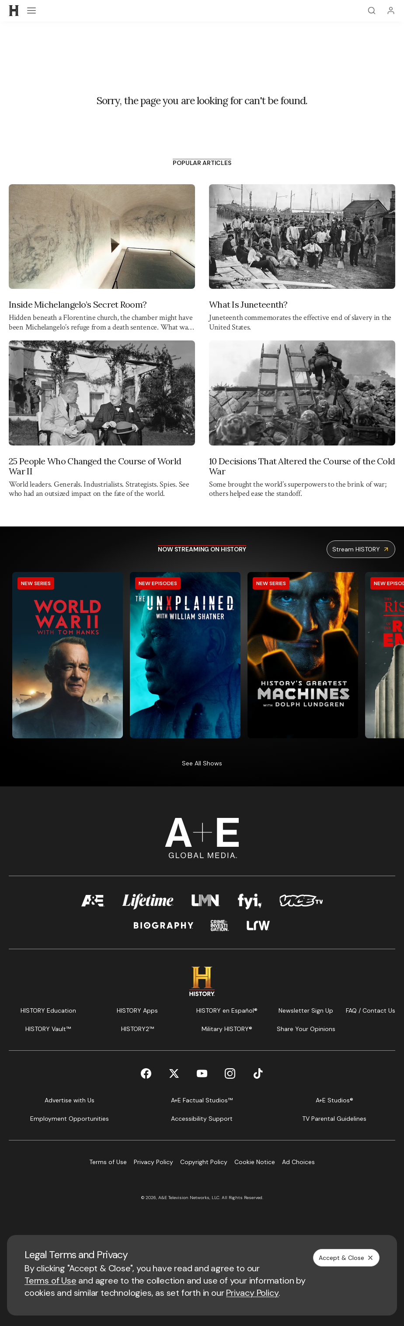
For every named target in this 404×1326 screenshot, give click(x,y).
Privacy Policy (252, 1292)
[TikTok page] (258, 1073)
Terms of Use (50, 1280)
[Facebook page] (146, 1073)
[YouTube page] (202, 1073)
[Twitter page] (174, 1073)
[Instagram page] (230, 1073)
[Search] (371, 10)
